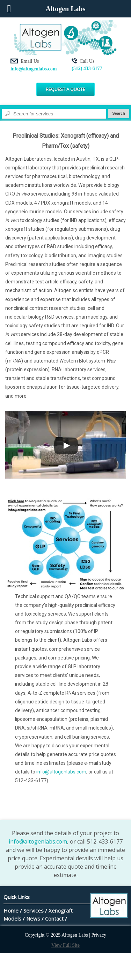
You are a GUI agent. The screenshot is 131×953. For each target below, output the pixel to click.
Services (33, 910)
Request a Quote (65, 89)
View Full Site (65, 945)
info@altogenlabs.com (33, 68)
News (33, 918)
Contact (54, 918)
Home (11, 910)
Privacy (99, 935)
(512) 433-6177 (87, 68)
